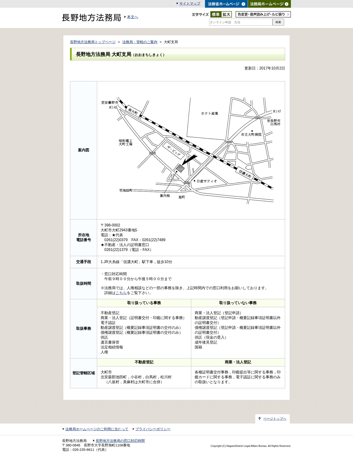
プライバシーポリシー (152, 429)
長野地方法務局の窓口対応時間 (120, 441)
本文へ (132, 17)
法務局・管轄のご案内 (139, 42)
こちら (121, 293)
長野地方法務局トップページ (93, 42)
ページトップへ (274, 418)
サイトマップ (189, 3)
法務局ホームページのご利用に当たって (96, 429)
